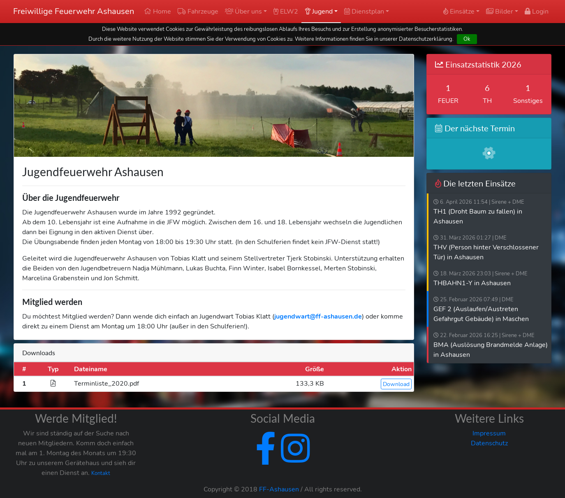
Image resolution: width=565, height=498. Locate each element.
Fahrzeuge (198, 11)
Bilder (499, 11)
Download (396, 384)
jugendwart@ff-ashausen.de (318, 316)
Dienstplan (364, 11)
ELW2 (285, 11)
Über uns (243, 11)
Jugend (319, 11)
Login (537, 11)
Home (157, 11)
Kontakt (100, 473)
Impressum (489, 433)
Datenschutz (489, 443)
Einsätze (459, 11)
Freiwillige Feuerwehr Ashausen (73, 11)
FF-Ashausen (279, 489)
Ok (466, 38)
